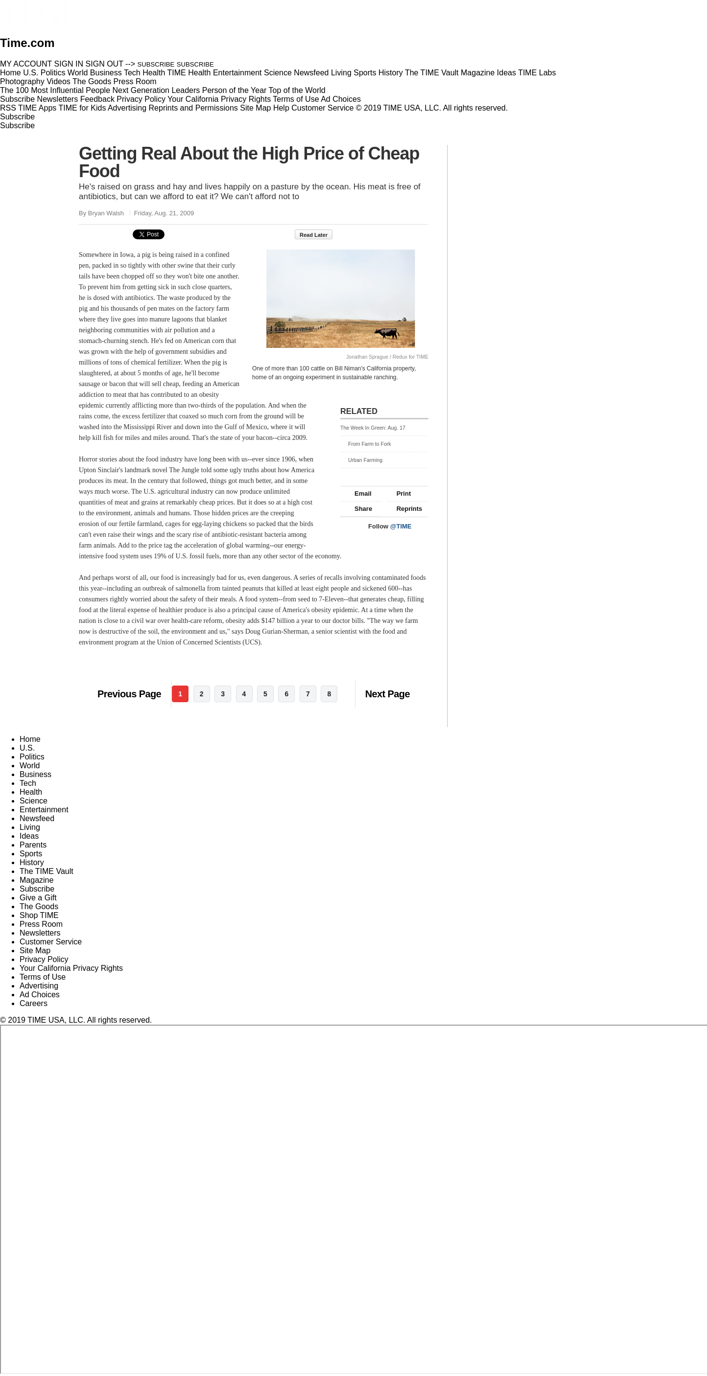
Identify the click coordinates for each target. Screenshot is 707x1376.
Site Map (255, 108)
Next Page (387, 693)
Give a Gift (38, 898)
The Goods (39, 906)
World (30, 765)
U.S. (27, 748)
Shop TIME (39, 915)
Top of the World (297, 90)
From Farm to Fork (365, 444)
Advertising (127, 108)
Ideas (29, 836)
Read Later (318, 235)
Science (33, 801)
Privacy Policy (141, 99)
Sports (31, 853)
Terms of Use (296, 99)
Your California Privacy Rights (219, 99)
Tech (28, 783)
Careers (33, 1003)
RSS (8, 108)
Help (281, 108)
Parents (33, 845)
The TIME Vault (46, 871)
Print (399, 493)
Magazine (36, 880)
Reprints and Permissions (193, 108)
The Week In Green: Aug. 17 (372, 428)
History (32, 862)
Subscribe (17, 99)
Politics (32, 757)
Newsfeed (37, 818)
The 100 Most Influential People (55, 90)
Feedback (97, 99)
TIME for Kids (82, 108)
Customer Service (322, 108)
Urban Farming (361, 460)
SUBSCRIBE (156, 64)
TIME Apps (37, 108)
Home (30, 739)
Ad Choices (345, 99)
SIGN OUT (104, 64)
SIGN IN (69, 64)
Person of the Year (234, 90)
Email (358, 493)
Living (30, 827)
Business (35, 774)
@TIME (401, 526)
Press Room (41, 924)
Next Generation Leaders (156, 90)
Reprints (405, 508)
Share (358, 508)
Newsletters (57, 99)
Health (31, 792)
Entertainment (44, 809)
